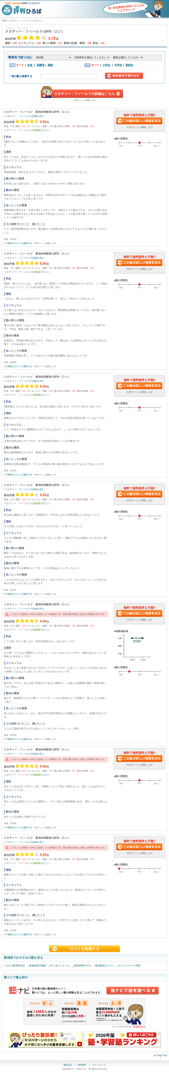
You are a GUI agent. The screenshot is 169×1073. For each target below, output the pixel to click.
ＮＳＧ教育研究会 (15, 965)
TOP (4, 20)
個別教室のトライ (105, 965)
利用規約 (82, 1065)
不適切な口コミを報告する (18, 243)
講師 (50, 65)
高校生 (129, 65)
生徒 (30, 65)
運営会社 (67, 1065)
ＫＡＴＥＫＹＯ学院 (129, 965)
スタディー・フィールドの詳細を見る (24, 116)
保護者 (41, 65)
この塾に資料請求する (139, 121)
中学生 (118, 65)
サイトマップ (99, 1065)
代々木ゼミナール (60, 965)
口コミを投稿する (84, 949)
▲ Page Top (160, 1055)
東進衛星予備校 (37, 965)
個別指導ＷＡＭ (82, 965)
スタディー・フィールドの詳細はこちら (84, 94)
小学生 (106, 65)
